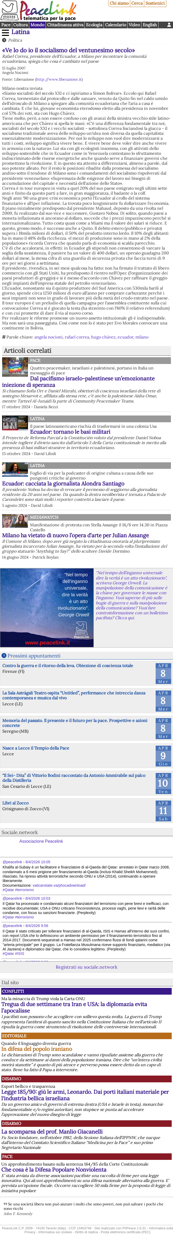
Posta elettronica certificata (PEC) (125, 1232)
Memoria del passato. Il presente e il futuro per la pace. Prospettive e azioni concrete (74, 723)
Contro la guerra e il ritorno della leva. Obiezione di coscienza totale (67, 665)
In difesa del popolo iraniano (36, 1048)
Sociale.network (20, 832)
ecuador (125, 337)
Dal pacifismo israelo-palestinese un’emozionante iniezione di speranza (78, 381)
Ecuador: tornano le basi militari (70, 431)
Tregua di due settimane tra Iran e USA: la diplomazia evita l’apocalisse (74, 1007)
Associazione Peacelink (41, 841)
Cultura (20, 24)
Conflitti (13, 991)
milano (141, 337)
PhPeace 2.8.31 (134, 1228)
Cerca (137, 3)
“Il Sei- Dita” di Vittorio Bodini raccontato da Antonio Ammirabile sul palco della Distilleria (73, 778)
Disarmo (11, 1078)
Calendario (115, 24)
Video (134, 24)
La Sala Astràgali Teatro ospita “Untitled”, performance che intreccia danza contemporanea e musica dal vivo (73, 695)
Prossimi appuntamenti (34, 656)
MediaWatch (44, 517)
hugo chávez (103, 337)
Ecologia (94, 24)
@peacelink (12, 862)
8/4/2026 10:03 (37, 898)
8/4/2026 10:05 (37, 862)
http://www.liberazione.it (59, 79)
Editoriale (14, 1035)
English (150, 24)
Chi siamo (119, 3)
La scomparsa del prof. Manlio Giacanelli (52, 1131)
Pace (6, 24)
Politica (15, 40)
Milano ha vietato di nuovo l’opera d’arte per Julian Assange (75, 535)
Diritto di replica (86, 1232)
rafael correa (77, 337)
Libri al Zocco (15, 803)
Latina (20, 32)
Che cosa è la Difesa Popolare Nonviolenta (53, 1169)
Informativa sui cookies (55, 1232)
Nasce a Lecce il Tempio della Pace (35, 748)
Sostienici (155, 3)
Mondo (37, 24)
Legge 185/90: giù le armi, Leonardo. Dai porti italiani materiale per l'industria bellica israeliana (85, 1095)
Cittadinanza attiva (65, 24)
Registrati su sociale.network (86, 967)
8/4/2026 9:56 (36, 926)
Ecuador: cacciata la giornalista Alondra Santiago (63, 483)
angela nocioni (48, 337)
